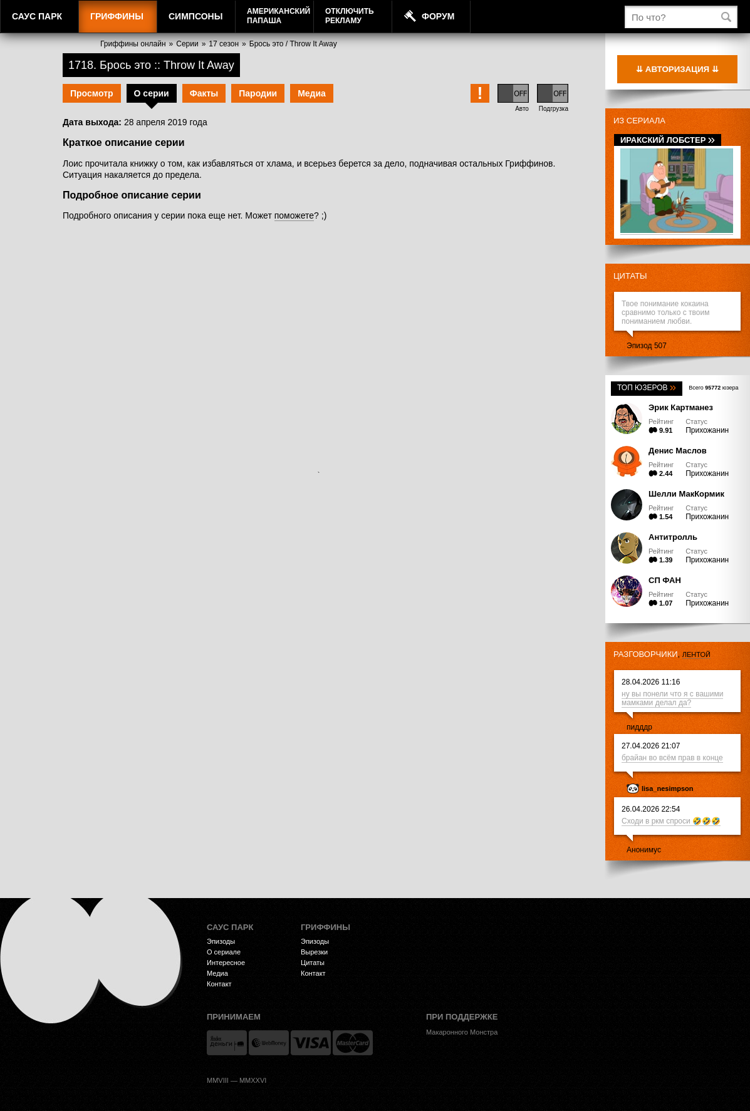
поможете (294, 215)
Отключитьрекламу (349, 16)
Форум (438, 16)
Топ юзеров (646, 387)
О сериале (224, 952)
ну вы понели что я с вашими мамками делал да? (672, 698)
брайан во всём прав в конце (672, 757)
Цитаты (630, 276)
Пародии (258, 93)
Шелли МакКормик (686, 494)
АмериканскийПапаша (278, 16)
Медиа (312, 93)
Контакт (219, 984)
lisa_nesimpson (668, 788)
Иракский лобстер (667, 140)
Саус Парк (37, 16)
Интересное (226, 962)
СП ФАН (664, 580)
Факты (204, 93)
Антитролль (672, 537)
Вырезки (314, 952)
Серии (187, 43)
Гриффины (116, 16)
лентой (696, 654)
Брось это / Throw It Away (293, 43)
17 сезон (224, 43)
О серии (151, 93)
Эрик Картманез (680, 407)
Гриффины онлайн (133, 43)
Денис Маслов (677, 450)
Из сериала (639, 120)
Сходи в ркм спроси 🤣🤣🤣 (671, 821)
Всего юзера (713, 388)
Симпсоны (195, 16)
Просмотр (91, 93)
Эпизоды (221, 941)
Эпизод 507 (647, 345)
